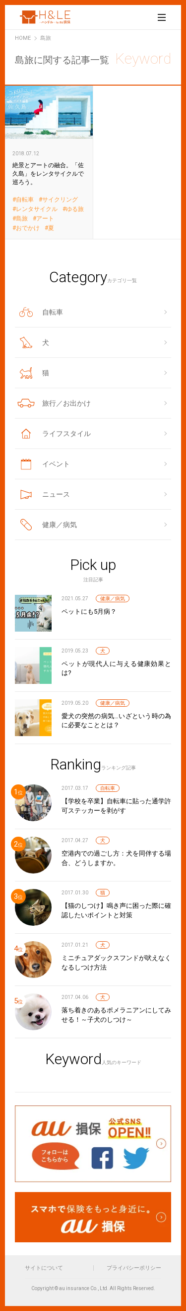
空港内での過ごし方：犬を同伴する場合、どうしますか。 (116, 858)
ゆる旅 (75, 209)
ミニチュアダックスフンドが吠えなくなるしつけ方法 (116, 962)
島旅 (22, 219)
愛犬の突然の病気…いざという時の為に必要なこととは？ (116, 720)
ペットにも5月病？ (89, 611)
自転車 (25, 200)
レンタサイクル (37, 209)
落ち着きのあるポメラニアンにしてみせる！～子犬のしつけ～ (116, 1014)
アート (45, 219)
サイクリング (60, 200)
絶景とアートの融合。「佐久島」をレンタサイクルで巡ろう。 (49, 162)
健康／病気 (112, 598)
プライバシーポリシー (134, 1268)
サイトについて (44, 1268)
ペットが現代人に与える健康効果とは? (116, 668)
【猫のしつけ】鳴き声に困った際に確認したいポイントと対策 (116, 910)
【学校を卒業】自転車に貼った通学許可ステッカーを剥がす (116, 805)
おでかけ (28, 228)
